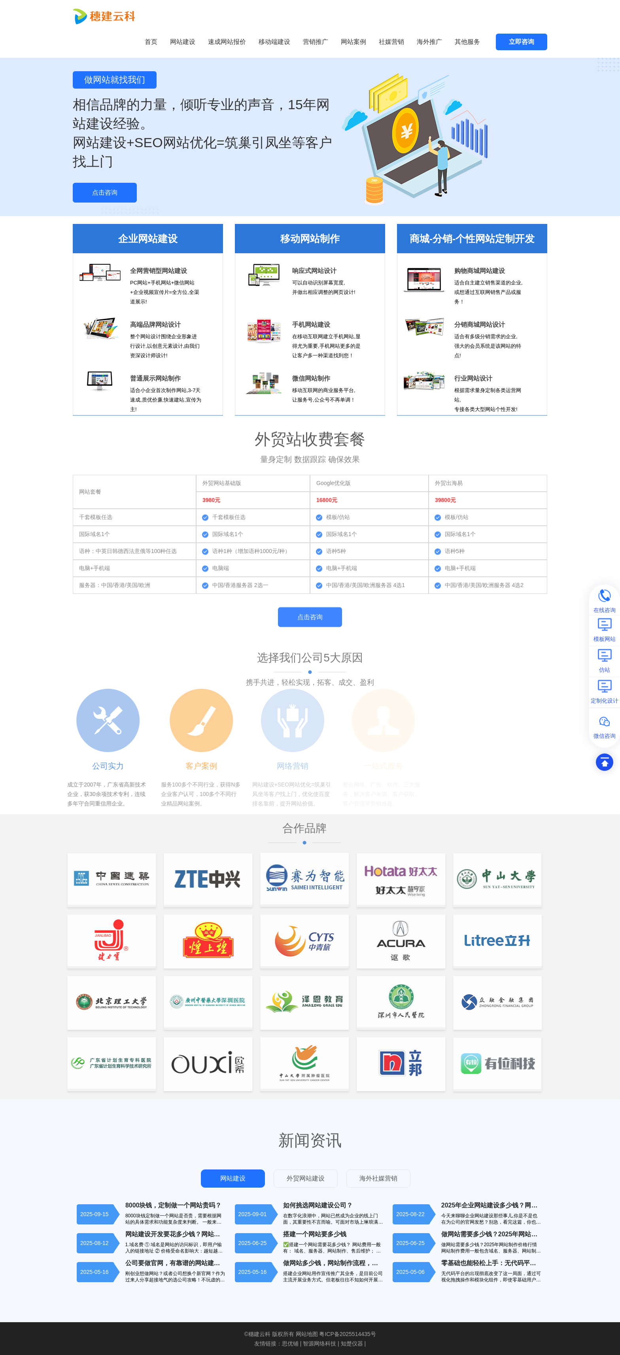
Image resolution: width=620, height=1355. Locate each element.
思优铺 (290, 1343)
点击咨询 (104, 192)
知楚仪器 (352, 1343)
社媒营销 (391, 41)
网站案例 (353, 41)
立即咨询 (521, 41)
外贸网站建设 (306, 1178)
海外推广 (429, 41)
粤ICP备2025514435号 (347, 1334)
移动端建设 (274, 41)
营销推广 (315, 41)
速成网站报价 (227, 41)
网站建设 (182, 41)
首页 (151, 41)
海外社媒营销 (378, 1178)
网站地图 (307, 1334)
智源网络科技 (319, 1343)
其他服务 (467, 41)
